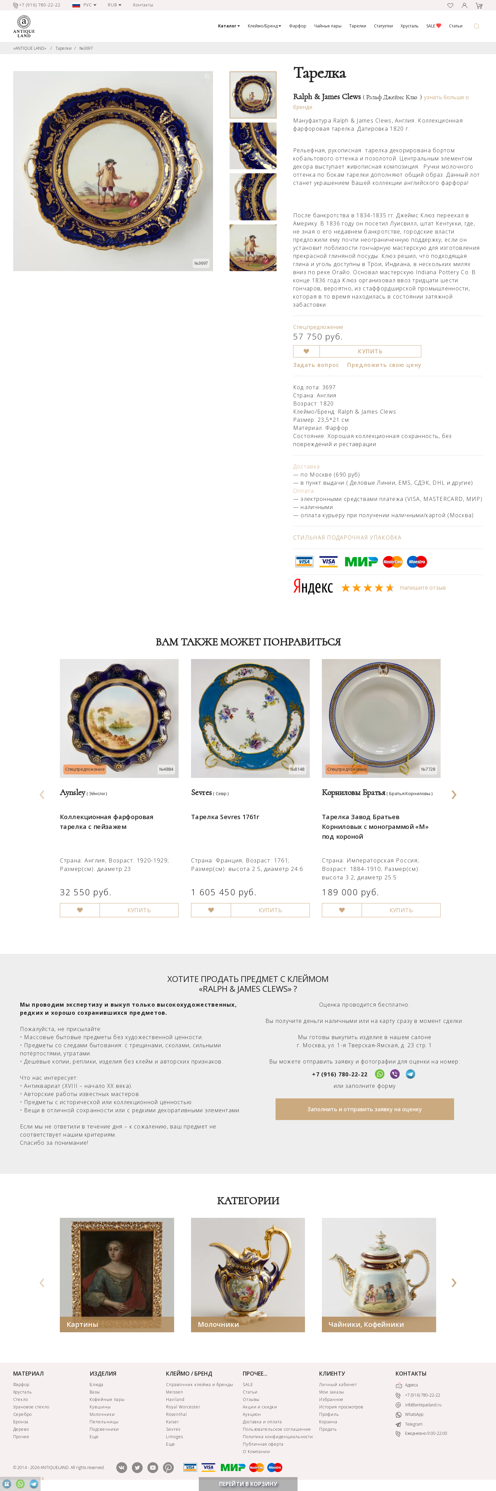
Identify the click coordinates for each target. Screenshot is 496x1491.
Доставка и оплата (262, 1422)
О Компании (256, 1452)
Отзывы (251, 1400)
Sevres (173, 1430)
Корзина (328, 1422)
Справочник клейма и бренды (199, 1385)
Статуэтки (383, 26)
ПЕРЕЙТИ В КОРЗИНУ (248, 1484)
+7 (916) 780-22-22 (340, 1075)
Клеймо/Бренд (264, 26)
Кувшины (100, 1407)
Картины (82, 1325)
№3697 (86, 48)
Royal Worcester (183, 1407)
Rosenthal (176, 1415)
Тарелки (357, 26)
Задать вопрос (316, 365)
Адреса (407, 1386)
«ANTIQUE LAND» (29, 48)
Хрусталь (410, 26)
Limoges (174, 1437)
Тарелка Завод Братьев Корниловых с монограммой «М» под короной (373, 820)
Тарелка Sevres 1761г (224, 811)
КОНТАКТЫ (411, 1374)
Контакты (143, 5)
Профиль (329, 1415)
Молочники (218, 1325)
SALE (433, 26)
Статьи (456, 26)
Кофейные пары (107, 1400)
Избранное (331, 1400)
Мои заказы (331, 1393)
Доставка (306, 466)
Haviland (175, 1400)
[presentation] (42, 792)
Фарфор (297, 26)
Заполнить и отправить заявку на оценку (364, 1110)
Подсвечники (104, 1430)
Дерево (21, 1430)
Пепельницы (104, 1422)
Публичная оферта (263, 1445)
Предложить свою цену (384, 365)
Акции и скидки (260, 1407)
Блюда (96, 1385)
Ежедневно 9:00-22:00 (421, 1434)
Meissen (174, 1393)
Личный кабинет (338, 1385)
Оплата (303, 491)
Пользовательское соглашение (277, 1430)
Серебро (22, 1415)
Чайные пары (327, 26)
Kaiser (172, 1422)
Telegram (409, 1425)
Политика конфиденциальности (278, 1437)
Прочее (21, 1437)
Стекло (20, 1400)
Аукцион (252, 1415)
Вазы (95, 1393)
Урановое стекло (31, 1407)
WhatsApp (409, 1415)
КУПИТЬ (370, 351)
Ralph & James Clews (357, 97)
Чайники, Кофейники (366, 1325)
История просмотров (341, 1407)
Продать (328, 1430)
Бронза (21, 1422)
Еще (94, 1437)
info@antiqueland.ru (419, 1406)
